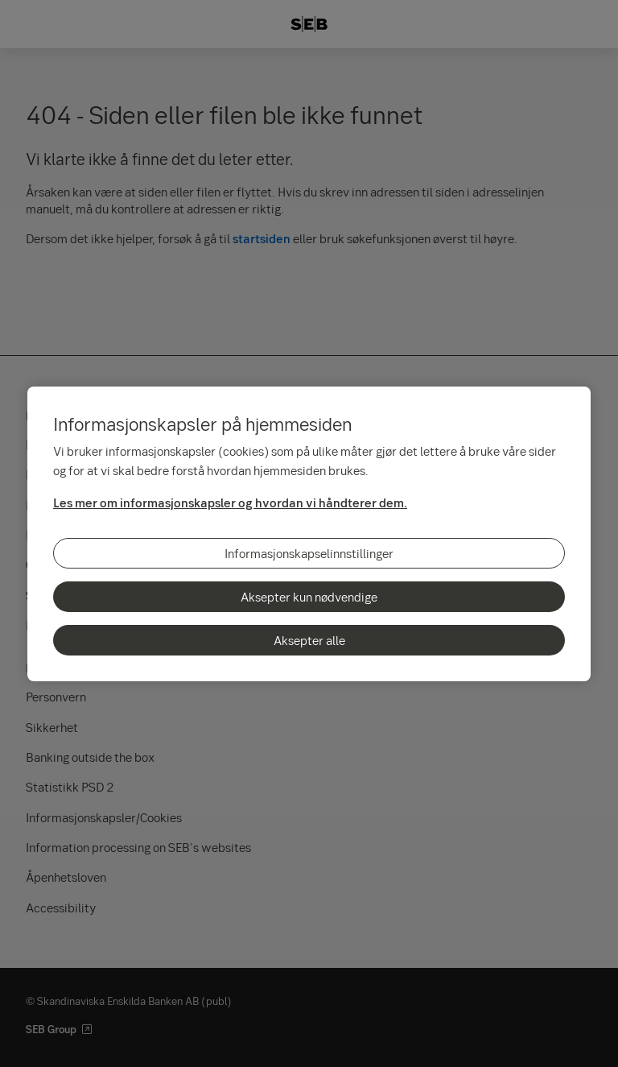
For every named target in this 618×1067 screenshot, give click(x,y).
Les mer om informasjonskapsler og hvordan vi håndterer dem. (230, 502)
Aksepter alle (309, 640)
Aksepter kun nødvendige (309, 597)
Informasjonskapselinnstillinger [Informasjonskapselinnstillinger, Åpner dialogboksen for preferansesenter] (309, 553)
